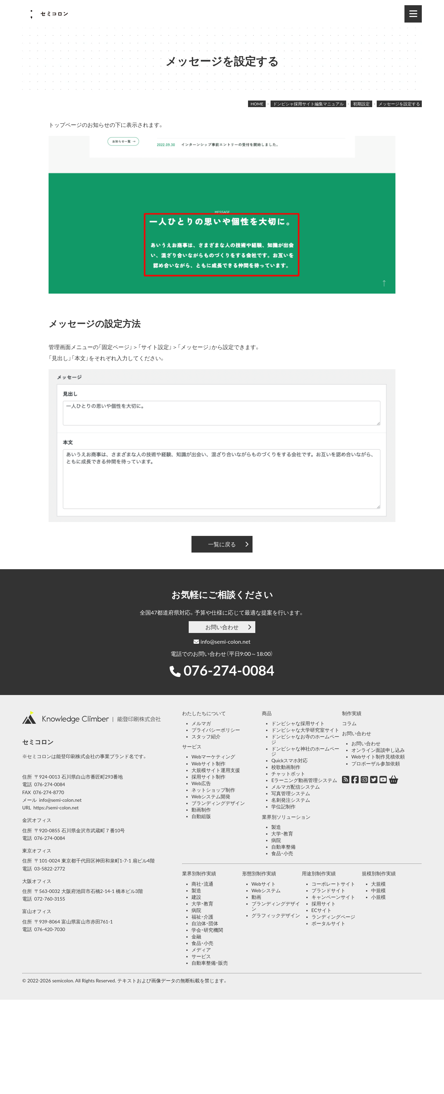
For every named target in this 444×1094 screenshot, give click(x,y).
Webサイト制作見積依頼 (378, 756)
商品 (267, 713)
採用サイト (323, 903)
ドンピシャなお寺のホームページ (305, 739)
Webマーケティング (213, 756)
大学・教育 (282, 833)
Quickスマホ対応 (289, 760)
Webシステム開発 (210, 796)
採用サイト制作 (208, 777)
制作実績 (351, 713)
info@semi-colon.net (222, 641)
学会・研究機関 (207, 930)
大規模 (378, 884)
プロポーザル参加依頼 (375, 763)
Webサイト (263, 884)
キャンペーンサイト (333, 897)
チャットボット (288, 773)
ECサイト (321, 910)
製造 (276, 827)
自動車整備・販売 (209, 963)
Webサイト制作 (208, 763)
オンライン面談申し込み (378, 750)
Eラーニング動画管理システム (304, 780)
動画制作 (201, 810)
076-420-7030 (49, 929)
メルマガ (201, 723)
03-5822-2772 (49, 868)
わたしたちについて (204, 713)
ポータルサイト (328, 923)
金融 (196, 936)
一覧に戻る (222, 544)
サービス (192, 746)
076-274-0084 (228, 670)
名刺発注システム (290, 800)
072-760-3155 (49, 899)
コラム (349, 723)
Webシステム (266, 890)
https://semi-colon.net (55, 807)
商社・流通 (202, 884)
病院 (276, 840)
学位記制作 (283, 806)
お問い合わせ (222, 627)
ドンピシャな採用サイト (298, 723)
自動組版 (201, 816)
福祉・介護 (202, 917)
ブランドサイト (328, 890)
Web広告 (201, 783)
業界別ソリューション (286, 817)
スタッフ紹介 (206, 736)
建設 (196, 897)
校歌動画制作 (285, 767)
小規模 (378, 897)
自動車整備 (283, 847)
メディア (201, 950)
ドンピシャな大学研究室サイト (305, 730)
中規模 (378, 890)
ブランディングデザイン (218, 803)
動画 (256, 897)
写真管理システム (290, 793)
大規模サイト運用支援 (215, 770)
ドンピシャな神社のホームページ (305, 751)
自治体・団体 (204, 923)
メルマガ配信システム (295, 787)
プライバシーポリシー (215, 730)
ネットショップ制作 (213, 790)
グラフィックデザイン (275, 915)
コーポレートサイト (333, 884)
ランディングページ (333, 917)
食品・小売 (282, 853)
